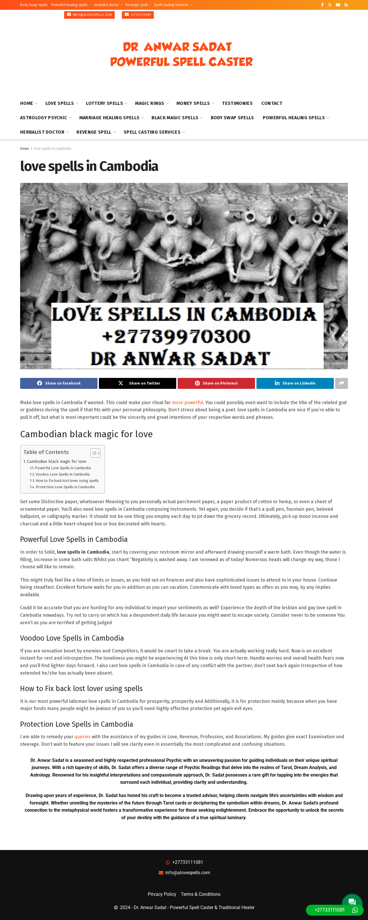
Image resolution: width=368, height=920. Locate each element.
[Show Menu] (345, 54)
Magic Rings (149, 103)
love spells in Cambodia (52, 149)
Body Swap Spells (34, 5)
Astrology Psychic (43, 117)
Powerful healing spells (69, 5)
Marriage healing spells (109, 117)
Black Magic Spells (175, 117)
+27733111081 (138, 14)
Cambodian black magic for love (56, 461)
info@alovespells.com (89, 14)
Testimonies (237, 103)
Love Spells (59, 103)
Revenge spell (136, 5)
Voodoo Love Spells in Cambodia (63, 474)
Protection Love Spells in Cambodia (65, 487)
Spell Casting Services (171, 5)
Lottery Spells (104, 103)
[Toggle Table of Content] (92, 453)
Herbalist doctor (106, 5)
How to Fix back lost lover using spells (67, 480)
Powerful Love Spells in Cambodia (63, 468)
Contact (271, 103)
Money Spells (193, 103)
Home (26, 103)
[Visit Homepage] (181, 55)
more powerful (187, 402)
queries (82, 736)
